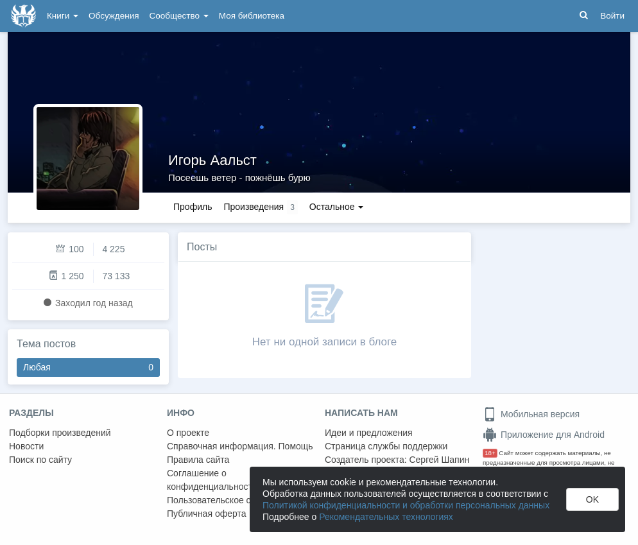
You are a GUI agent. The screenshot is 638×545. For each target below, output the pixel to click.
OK (592, 499)
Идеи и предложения (369, 433)
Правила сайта (198, 459)
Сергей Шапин (439, 459)
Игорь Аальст (212, 160)
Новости (26, 446)
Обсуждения (114, 16)
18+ (490, 452)
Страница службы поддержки (386, 446)
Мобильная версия (531, 414)
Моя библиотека (251, 16)
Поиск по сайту (40, 459)
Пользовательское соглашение (232, 500)
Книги (62, 16)
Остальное (336, 207)
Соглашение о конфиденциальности (212, 480)
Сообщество (179, 16)
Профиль (192, 207)
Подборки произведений (60, 433)
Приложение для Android (544, 435)
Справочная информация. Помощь (240, 446)
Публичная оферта (206, 513)
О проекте (188, 433)
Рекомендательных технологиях (386, 517)
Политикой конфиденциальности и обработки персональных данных (406, 505)
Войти (612, 16)
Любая (88, 367)
